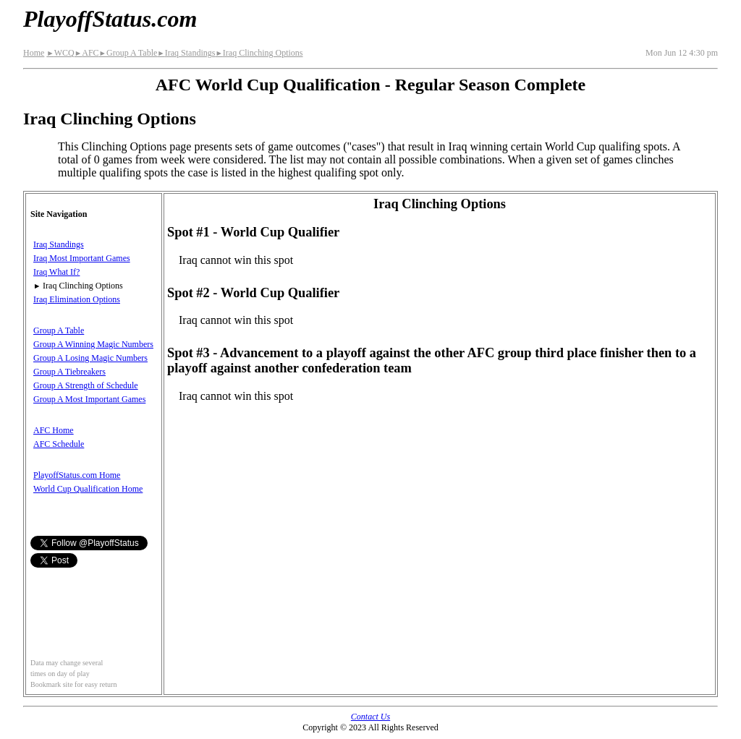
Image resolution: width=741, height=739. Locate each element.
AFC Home (53, 430)
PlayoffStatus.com (110, 19)
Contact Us (370, 717)
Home (33, 53)
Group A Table (128, 53)
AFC (87, 53)
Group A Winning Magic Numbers (93, 344)
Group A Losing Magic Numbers (90, 358)
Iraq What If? (56, 272)
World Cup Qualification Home (88, 489)
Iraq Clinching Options (258, 53)
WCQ (60, 53)
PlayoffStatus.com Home (76, 475)
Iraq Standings (186, 53)
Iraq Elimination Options (76, 299)
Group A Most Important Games (89, 399)
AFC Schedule (58, 444)
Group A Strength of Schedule (85, 385)
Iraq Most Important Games (81, 258)
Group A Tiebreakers (69, 372)
